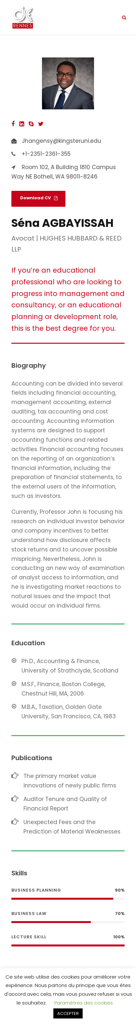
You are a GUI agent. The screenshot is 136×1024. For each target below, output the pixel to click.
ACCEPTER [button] (68, 1013)
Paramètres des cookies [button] (83, 1002)
